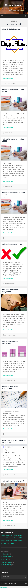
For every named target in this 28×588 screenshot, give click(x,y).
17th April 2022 (8, 238)
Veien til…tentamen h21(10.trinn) (10, 387)
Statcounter (3, 587)
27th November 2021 (10, 283)
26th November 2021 (10, 335)
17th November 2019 (10, 525)
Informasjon (5, 554)
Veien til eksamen (14, 5)
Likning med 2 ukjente (8, 543)
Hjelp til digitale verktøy (11, 29)
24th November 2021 (10, 434)
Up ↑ (26, 583)
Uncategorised (6, 565)
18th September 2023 (10, 83)
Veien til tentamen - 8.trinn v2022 (12, 535)
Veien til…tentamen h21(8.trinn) (10, 291)
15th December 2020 (9, 474)
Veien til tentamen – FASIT (12, 244)
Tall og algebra (6, 562)
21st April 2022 (8, 132)
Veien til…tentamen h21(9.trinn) (10, 342)
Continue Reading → (9, 78)
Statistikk (5, 559)
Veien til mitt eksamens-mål (13, 481)
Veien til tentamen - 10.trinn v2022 (12, 540)
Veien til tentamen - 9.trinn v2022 (12, 538)
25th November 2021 (10, 380)
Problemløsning (6, 557)
